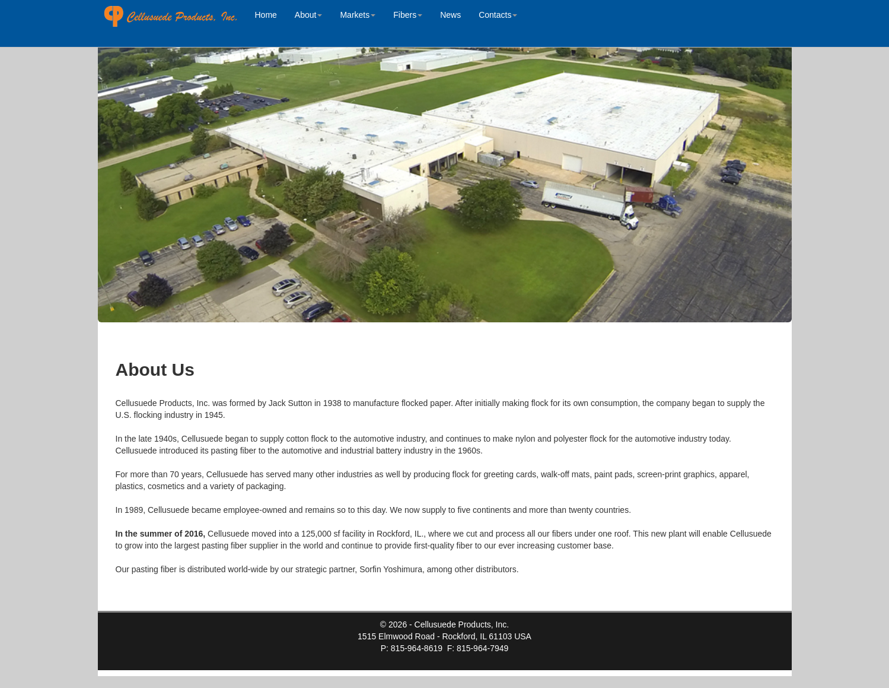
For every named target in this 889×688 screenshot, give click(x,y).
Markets (357, 15)
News (450, 15)
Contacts (498, 15)
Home (266, 15)
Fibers (407, 15)
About (309, 15)
